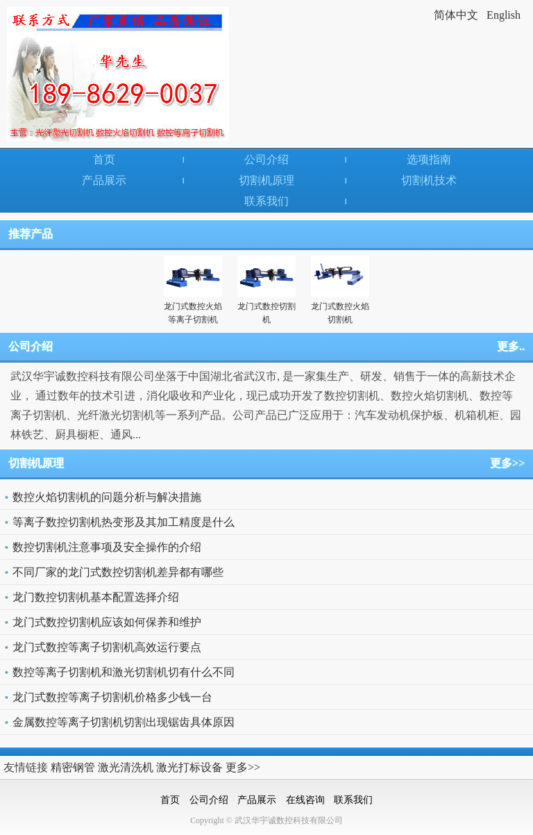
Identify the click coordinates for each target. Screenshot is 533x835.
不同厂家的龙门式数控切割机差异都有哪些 (117, 572)
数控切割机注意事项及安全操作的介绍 (106, 547)
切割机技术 (429, 180)
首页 (104, 159)
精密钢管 (73, 767)
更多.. (511, 346)
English (504, 15)
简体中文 (456, 15)
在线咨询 (305, 800)
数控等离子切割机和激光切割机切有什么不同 (123, 672)
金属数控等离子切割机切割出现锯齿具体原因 (123, 722)
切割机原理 (266, 180)
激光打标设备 (189, 767)
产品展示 (104, 180)
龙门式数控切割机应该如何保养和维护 (106, 622)
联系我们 (266, 201)
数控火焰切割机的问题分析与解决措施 (106, 497)
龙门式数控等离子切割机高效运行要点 (106, 647)
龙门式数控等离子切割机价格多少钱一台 (112, 697)
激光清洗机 (125, 767)
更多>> (507, 463)
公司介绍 (266, 159)
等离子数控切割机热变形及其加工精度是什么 (123, 522)
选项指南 (429, 159)
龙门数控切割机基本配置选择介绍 (95, 597)
